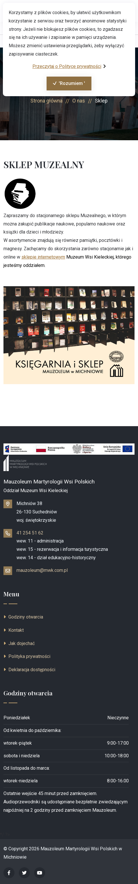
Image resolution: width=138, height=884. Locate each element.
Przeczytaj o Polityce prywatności (69, 66)
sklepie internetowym (43, 257)
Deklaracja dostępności (29, 669)
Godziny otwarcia (23, 617)
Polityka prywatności (26, 656)
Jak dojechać (19, 643)
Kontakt (13, 630)
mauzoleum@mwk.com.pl (42, 570)
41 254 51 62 (29, 533)
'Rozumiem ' (66, 85)
